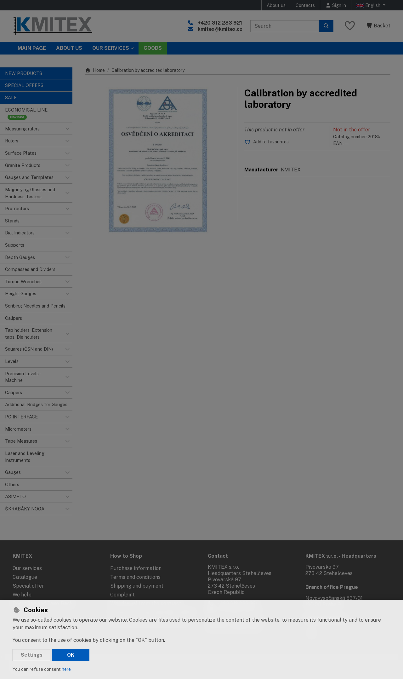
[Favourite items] (349, 26)
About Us (69, 48)
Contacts (305, 5)
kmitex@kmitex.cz (220, 29)
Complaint (122, 595)
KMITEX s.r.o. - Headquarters (340, 556)
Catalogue (25, 577)
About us (276, 5)
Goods (153, 48)
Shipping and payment (136, 586)
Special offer (28, 586)
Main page (32, 48)
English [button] (369, 5)
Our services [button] (110, 48)
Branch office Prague (331, 587)
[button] (67, 129)
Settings (32, 655)
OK (70, 655)
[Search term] (284, 26)
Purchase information (136, 568)
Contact (218, 556)
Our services (27, 568)
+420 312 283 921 (220, 23)
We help (22, 595)
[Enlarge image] (158, 160)
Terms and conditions (135, 577)
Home (95, 70)
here (66, 669)
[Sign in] (335, 5)
